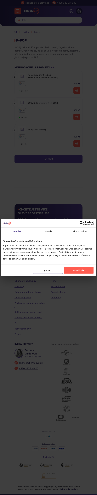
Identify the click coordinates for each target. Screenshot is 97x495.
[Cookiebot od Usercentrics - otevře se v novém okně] (81, 223)
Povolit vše (78, 270)
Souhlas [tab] (17, 231)
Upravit (48, 270)
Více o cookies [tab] (80, 231)
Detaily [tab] (48, 231)
